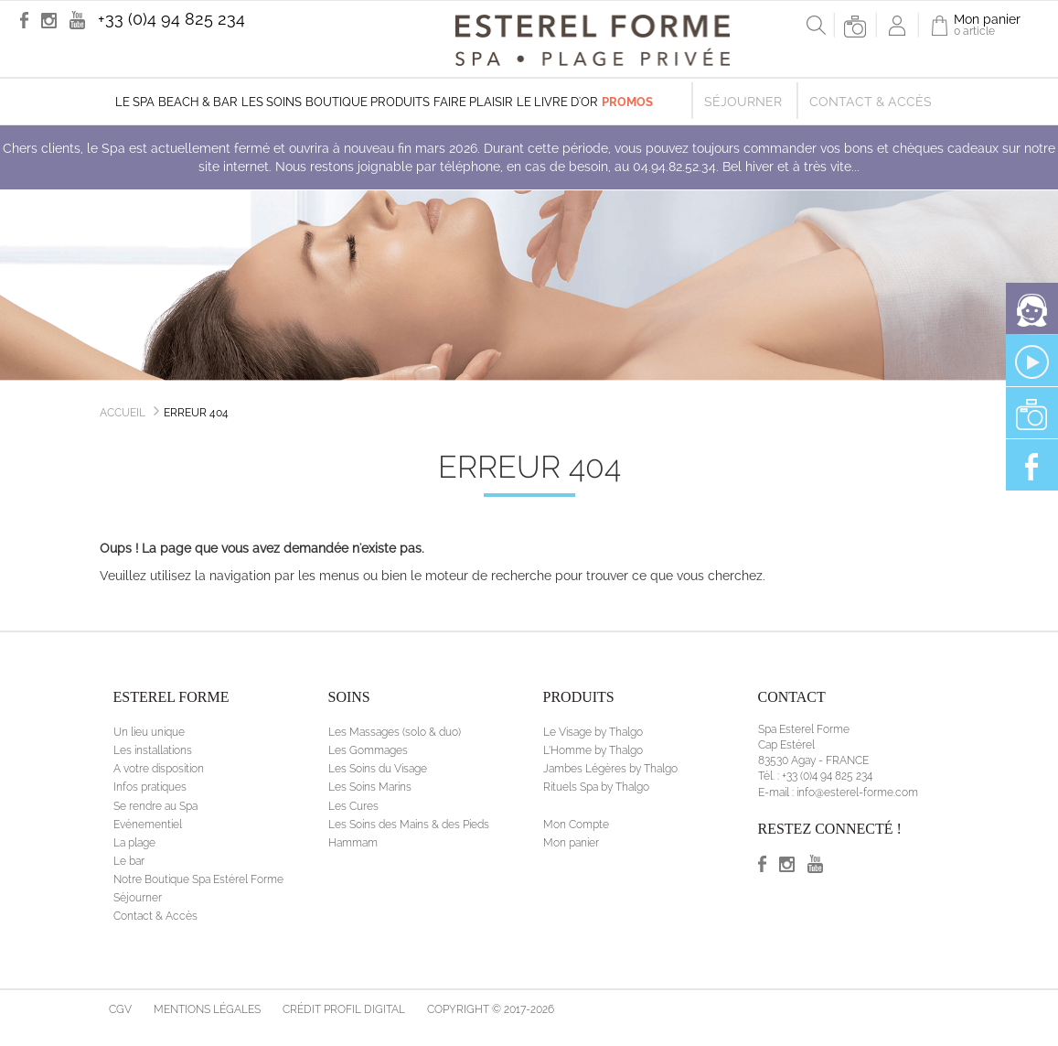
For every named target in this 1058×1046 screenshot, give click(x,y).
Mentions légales (207, 1009)
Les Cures (353, 806)
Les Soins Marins (369, 787)
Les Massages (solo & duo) (394, 732)
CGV (120, 1009)
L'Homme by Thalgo (593, 750)
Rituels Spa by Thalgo (596, 787)
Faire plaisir (473, 102)
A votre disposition (158, 768)
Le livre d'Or (557, 102)
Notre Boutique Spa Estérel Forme (198, 879)
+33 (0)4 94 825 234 (171, 18)
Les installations (152, 750)
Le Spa (135, 102)
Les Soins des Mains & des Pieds (408, 824)
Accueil (122, 412)
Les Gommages (368, 750)
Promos (627, 102)
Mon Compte (576, 824)
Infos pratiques (150, 787)
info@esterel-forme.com (857, 792)
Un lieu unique (149, 732)
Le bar (128, 861)
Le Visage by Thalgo (593, 732)
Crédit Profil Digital (344, 1009)
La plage (134, 842)
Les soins (271, 102)
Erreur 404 (196, 412)
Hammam (353, 842)
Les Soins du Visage (377, 768)
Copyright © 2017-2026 (490, 1009)
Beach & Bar (198, 102)
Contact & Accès (870, 101)
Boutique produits (367, 102)
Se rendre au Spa (155, 806)
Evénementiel (147, 824)
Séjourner (743, 101)
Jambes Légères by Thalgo (610, 768)
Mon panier (571, 842)
